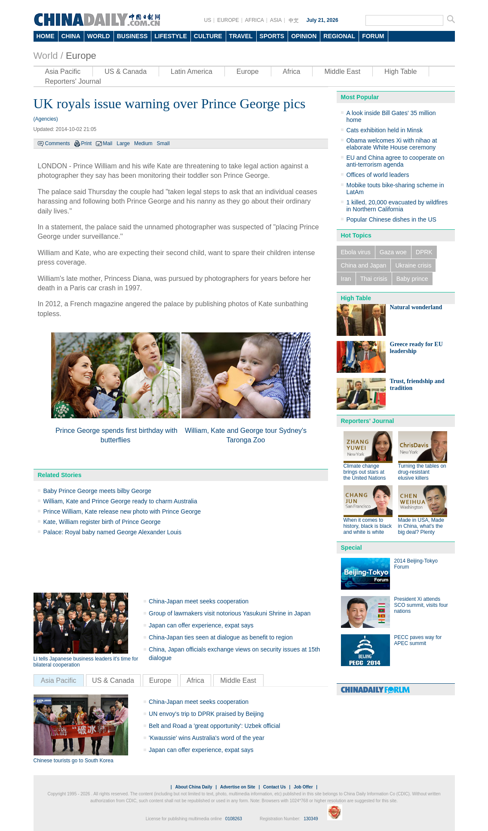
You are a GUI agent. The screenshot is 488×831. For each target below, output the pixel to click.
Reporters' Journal (73, 81)
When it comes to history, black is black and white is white (368, 526)
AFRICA (254, 20)
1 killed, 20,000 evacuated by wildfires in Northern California (397, 206)
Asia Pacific (63, 71)
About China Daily (193, 787)
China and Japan (364, 265)
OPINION (303, 36)
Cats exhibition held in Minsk (385, 130)
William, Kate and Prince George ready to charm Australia (120, 501)
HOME (46, 36)
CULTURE (208, 36)
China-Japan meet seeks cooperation (199, 601)
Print (86, 143)
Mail (107, 143)
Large (123, 143)
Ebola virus (356, 252)
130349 (311, 818)
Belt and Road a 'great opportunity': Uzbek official (214, 725)
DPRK (424, 252)
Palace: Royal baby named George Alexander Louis (112, 532)
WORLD (98, 36)
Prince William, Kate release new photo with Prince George (122, 511)
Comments (57, 143)
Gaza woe (393, 252)
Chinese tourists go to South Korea (74, 761)
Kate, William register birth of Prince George (102, 521)
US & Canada (125, 71)
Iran (346, 278)
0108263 (233, 818)
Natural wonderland (416, 307)
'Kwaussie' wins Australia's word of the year (206, 737)
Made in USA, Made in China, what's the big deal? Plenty (421, 526)
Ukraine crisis (413, 265)
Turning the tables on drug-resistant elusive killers (422, 472)
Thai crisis (373, 278)
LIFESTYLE (170, 36)
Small (163, 143)
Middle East (342, 71)
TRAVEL (241, 36)
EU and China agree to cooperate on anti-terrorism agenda (396, 161)
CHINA (70, 36)
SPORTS (272, 36)
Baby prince (412, 278)
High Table (400, 71)
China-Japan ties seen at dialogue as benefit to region (221, 637)
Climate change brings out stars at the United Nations (365, 472)
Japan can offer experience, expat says (201, 625)
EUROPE (228, 20)
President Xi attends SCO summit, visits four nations (421, 605)
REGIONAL (339, 36)
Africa (292, 71)
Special (351, 547)
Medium (143, 143)
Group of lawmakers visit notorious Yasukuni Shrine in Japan (229, 613)
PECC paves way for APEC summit (418, 640)
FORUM (373, 36)
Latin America (191, 71)
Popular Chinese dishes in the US (391, 219)
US (208, 20)
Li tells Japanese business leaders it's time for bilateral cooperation (86, 662)
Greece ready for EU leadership (416, 347)
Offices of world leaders (378, 174)
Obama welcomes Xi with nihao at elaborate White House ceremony (392, 144)
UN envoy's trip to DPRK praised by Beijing (206, 713)
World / (48, 55)
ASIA (276, 20)
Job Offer (303, 787)
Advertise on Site (237, 787)
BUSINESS (132, 36)
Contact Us (274, 787)
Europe (81, 55)
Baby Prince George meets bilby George (97, 490)
